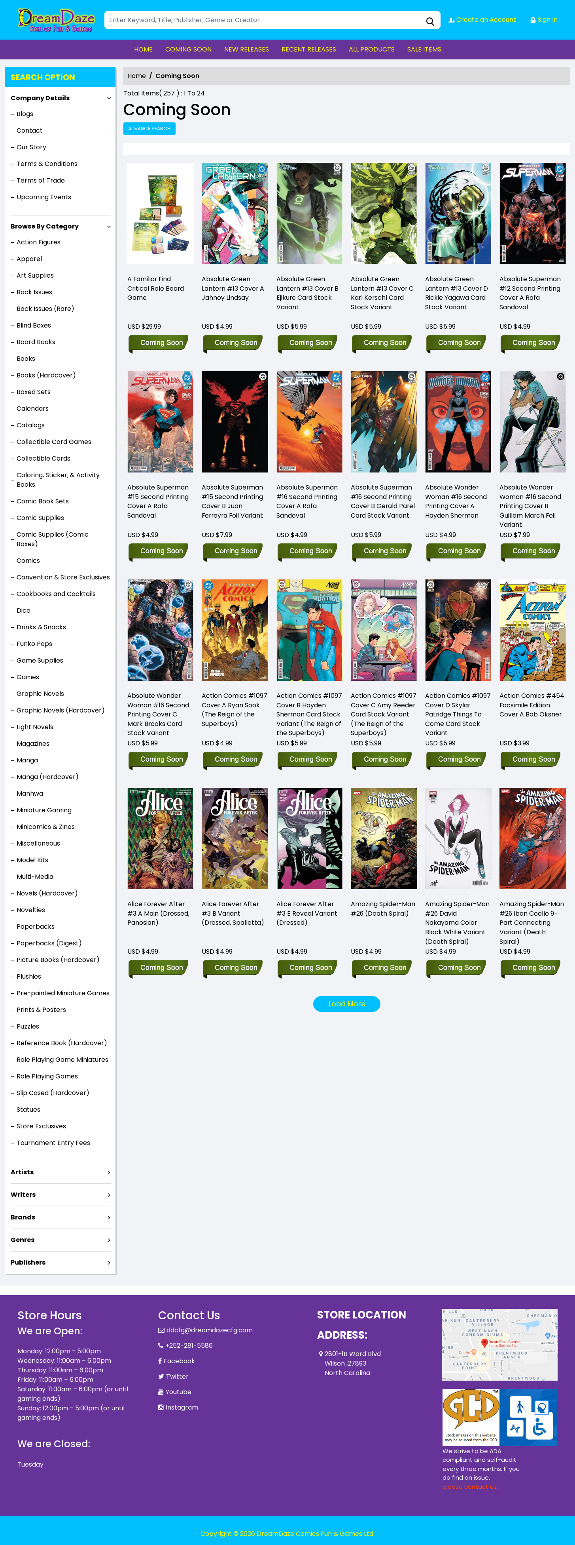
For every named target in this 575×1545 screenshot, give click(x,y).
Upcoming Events (44, 197)
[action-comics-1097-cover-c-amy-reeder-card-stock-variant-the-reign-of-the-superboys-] (384, 631)
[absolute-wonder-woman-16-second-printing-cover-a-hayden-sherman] (458, 423)
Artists (22, 1172)
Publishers (28, 1262)
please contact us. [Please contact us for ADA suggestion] (470, 1486)
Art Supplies (35, 275)
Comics (28, 560)
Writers (23, 1194)
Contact (30, 130)
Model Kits (32, 860)
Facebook (179, 1361)
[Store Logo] (56, 19)
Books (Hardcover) (46, 375)
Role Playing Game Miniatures (62, 1059)
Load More (347, 1004)
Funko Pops (34, 643)
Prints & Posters (41, 1009)
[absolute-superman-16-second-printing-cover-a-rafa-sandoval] (309, 423)
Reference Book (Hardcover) (62, 1043)
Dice (23, 610)
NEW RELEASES (246, 49)
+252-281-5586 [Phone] (189, 1345)
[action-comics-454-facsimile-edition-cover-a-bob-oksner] (532, 631)
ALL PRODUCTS (372, 49)
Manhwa (30, 793)
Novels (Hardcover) (47, 893)
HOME (143, 49)
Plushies (29, 976)
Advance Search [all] (150, 128)
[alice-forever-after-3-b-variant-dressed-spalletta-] (235, 840)
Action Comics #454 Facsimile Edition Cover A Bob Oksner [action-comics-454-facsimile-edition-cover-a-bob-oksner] (531, 705)
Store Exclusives (41, 1126)
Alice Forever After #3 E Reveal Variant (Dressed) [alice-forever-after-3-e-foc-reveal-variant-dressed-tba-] (307, 914)
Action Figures (39, 242)
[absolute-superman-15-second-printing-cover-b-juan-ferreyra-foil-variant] (235, 423)
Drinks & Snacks (41, 627)
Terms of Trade (41, 180)
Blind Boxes (34, 325)
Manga (27, 760)
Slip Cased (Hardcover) (53, 1092)
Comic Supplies (40, 517)
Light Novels (35, 727)
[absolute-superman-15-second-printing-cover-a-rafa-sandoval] (160, 423)
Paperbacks (36, 926)
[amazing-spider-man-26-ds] (384, 840)
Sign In (544, 19)
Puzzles (28, 1026)
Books (26, 358)
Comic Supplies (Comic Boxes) (53, 539)
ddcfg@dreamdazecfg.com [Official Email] (209, 1330)
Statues (28, 1109)
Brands (23, 1217)
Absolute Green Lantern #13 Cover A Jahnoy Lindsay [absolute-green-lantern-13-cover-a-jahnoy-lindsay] (233, 288)
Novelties (31, 909)
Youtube (178, 1391)
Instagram (182, 1407)
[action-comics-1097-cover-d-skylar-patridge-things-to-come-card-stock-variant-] (458, 631)
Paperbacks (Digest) (49, 943)
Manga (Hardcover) (48, 776)
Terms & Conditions (47, 163)
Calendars (33, 408)
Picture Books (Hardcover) (58, 959)
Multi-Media (35, 876)
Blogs (25, 113)
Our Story (31, 147)
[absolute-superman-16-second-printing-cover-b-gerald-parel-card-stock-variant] (384, 423)
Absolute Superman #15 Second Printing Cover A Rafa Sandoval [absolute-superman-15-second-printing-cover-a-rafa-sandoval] (158, 501)
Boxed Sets (34, 391)
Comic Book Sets (43, 501)
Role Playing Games (47, 1076)
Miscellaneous (38, 843)
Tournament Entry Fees (53, 1142)
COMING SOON (188, 49)
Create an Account (482, 19)
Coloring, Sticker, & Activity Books (58, 480)
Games (28, 677)
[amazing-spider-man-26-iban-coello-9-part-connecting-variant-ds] (532, 840)
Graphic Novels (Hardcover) (61, 710)
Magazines (33, 743)
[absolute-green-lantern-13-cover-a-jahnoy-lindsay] (235, 215)
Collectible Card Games (54, 441)
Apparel (29, 258)
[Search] (272, 20)
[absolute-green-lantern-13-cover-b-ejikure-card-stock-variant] (309, 215)
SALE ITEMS (424, 49)
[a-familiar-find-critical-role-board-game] (160, 215)
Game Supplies (40, 660)
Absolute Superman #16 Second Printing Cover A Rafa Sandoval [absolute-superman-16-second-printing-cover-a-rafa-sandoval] (307, 501)
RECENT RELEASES (309, 49)
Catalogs (31, 425)
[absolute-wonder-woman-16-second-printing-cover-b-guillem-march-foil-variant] (532, 423)
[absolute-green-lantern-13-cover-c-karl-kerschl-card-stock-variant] (384, 215)
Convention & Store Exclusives (63, 577)
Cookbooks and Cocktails (56, 593)
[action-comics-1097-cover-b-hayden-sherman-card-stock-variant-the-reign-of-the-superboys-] (309, 631)
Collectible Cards (43, 458)
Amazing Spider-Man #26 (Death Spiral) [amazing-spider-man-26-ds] (383, 909)
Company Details (40, 98)
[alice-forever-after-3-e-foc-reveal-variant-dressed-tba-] (309, 840)
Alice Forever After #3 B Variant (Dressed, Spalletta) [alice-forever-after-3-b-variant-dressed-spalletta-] (233, 914)
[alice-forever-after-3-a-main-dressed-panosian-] (160, 840)
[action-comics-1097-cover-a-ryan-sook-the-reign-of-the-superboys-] (235, 631)
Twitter (177, 1376)
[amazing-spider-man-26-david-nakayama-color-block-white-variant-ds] (458, 840)
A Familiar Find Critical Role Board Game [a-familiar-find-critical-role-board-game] (156, 288)
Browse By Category (45, 226)
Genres (22, 1239)
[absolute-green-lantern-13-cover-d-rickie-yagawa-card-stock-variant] (458, 215)
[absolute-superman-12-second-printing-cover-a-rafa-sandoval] (532, 215)
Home (136, 75)
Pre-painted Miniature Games (63, 993)
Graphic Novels (40, 693)
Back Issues (34, 292)
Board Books (36, 342)
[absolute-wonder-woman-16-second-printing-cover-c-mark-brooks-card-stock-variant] (160, 631)
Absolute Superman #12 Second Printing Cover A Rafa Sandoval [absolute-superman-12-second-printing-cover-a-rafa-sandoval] (530, 293)
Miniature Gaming (44, 810)
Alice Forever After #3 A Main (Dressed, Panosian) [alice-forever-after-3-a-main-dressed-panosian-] (158, 914)
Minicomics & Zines (46, 826)
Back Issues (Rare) (45, 308)
